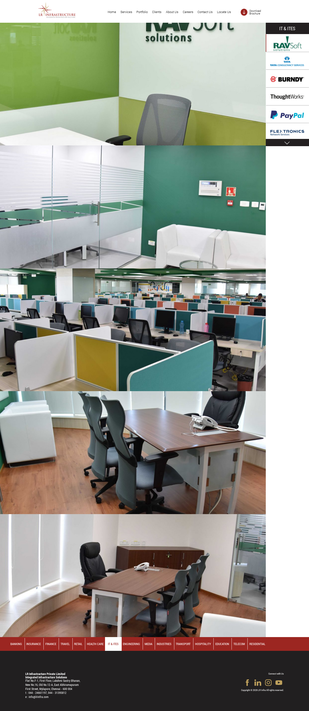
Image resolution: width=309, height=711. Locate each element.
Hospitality (203, 644)
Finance (50, 644)
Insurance (33, 644)
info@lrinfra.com (39, 697)
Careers (188, 12)
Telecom (239, 644)
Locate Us (224, 12)
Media (148, 644)
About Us (172, 12)
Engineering (131, 644)
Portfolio (142, 12)
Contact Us (205, 12)
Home (112, 12)
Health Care (95, 644)
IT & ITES (113, 644)
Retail (78, 644)
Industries (164, 644)
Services (126, 12)
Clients (157, 12)
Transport (183, 644)
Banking (16, 644)
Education (222, 644)
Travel (65, 644)
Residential (257, 644)
